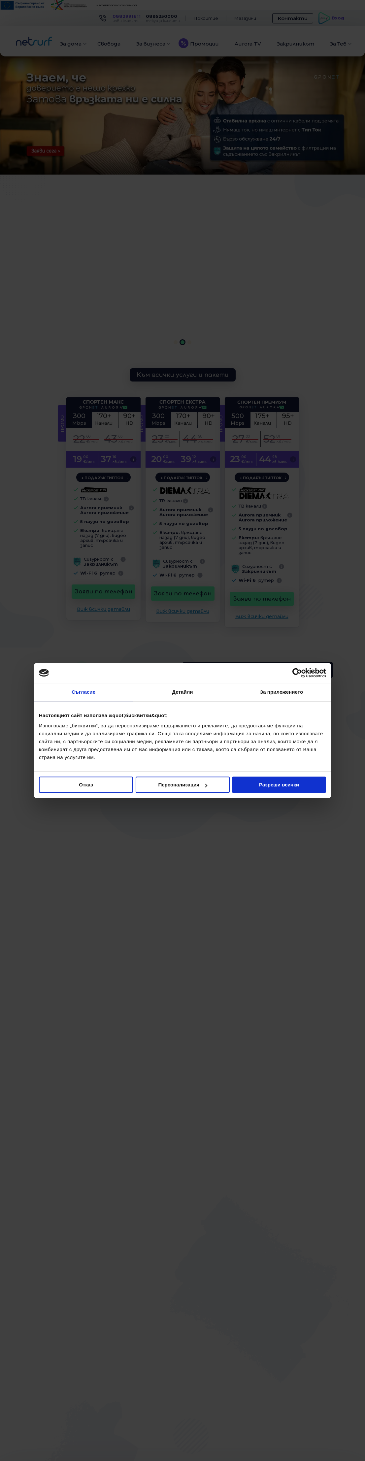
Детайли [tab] (182, 692)
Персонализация (182, 784)
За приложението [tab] (281, 692)
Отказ (86, 784)
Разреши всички (279, 784)
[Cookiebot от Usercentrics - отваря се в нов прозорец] (297, 673)
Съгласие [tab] (83, 692)
